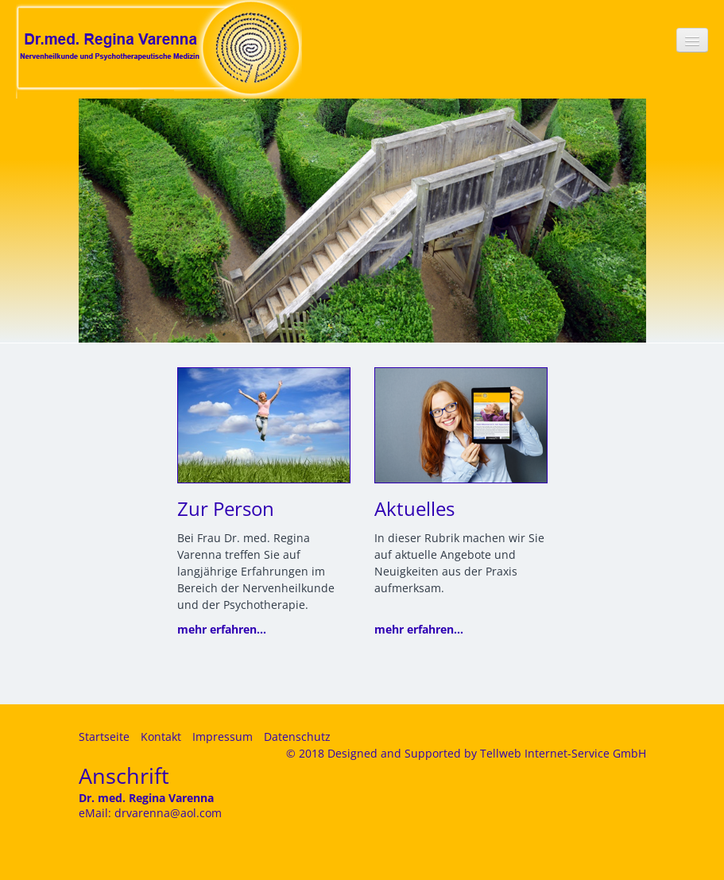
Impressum (222, 736)
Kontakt (161, 736)
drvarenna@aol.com (168, 812)
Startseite (104, 736)
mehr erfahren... (221, 629)
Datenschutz (297, 736)
